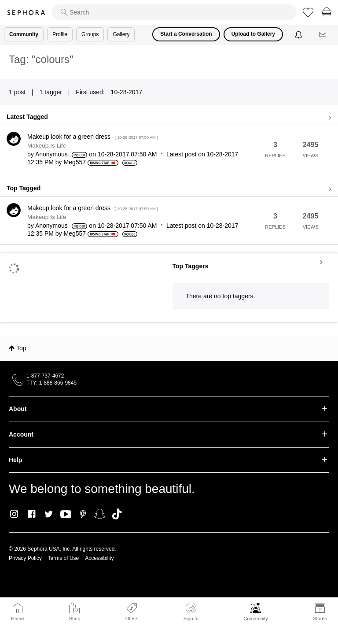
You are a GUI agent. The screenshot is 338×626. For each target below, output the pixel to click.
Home (17, 618)
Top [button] (21, 348)
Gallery (121, 34)
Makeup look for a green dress (92, 136)
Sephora (26, 12)
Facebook (31, 514)
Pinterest (82, 514)
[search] (174, 12)
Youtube (65, 514)
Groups (90, 34)
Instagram (14, 514)
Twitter (48, 514)
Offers (132, 618)
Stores (320, 618)
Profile (59, 34)
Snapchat (99, 514)
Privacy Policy (25, 558)
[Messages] (323, 34)
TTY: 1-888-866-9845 (51, 383)
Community (255, 618)
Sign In (191, 612)
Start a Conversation (186, 34)
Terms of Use (63, 558)
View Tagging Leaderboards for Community (251, 262)
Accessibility (99, 558)
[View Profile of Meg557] (75, 162)
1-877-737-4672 (45, 376)
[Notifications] (299, 34)
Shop (75, 618)
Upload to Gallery (253, 34)
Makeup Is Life (46, 145)
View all (169, 118)
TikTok (116, 514)
